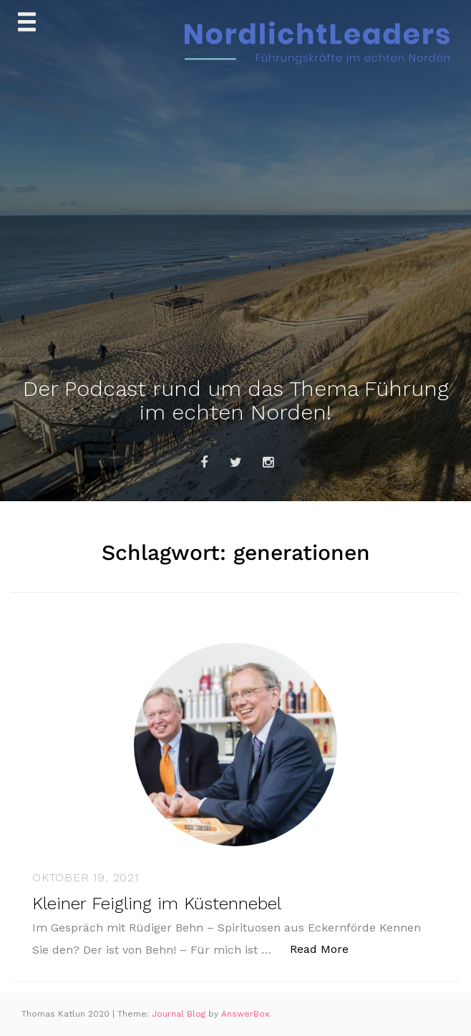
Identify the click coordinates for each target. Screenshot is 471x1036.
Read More (327, 948)
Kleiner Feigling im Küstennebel (156, 904)
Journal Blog (180, 1014)
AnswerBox (245, 1014)
